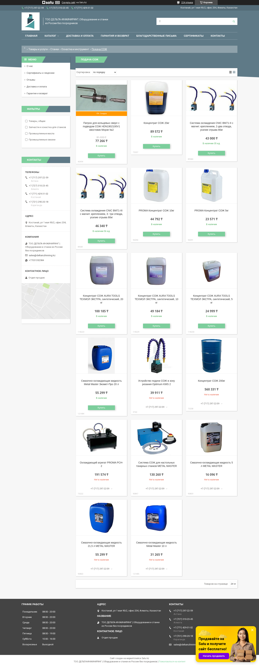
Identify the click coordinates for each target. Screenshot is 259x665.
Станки (54, 49)
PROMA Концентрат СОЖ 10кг (156, 210)
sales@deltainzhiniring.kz (42, 255)
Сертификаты (193, 35)
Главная (31, 35)
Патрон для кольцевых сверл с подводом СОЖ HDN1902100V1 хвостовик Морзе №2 (101, 126)
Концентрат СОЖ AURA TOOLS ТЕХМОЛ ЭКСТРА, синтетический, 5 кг (211, 299)
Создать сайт (68, 2)
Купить (101, 155)
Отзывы (31, 79)
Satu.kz (145, 658)
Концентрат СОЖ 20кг (156, 123)
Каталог (50, 35)
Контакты (218, 35)
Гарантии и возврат (37, 93)
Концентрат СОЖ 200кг (211, 380)
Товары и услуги (38, 49)
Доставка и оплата (80, 35)
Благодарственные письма (156, 35)
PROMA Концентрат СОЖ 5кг (211, 210)
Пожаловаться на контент (172, 661)
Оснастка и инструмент (75, 49)
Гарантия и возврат (115, 35)
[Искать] (233, 21)
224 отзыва (187, 2)
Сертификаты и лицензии (40, 73)
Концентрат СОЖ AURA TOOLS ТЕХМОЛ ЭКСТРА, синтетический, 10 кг (156, 299)
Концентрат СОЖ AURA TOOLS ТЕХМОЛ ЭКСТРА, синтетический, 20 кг (101, 299)
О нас (30, 66)
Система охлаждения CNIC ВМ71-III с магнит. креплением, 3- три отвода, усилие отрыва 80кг (101, 214)
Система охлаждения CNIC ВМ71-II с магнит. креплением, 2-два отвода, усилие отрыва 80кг (211, 126)
